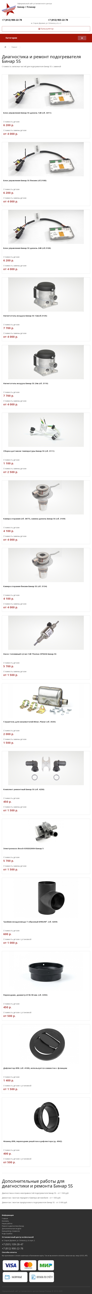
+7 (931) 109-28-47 (12, 1244)
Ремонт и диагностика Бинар (13, 1226)
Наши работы (7, 1223)
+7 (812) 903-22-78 (58, 19)
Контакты (5, 1221)
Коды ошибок (7, 1234)
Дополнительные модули (11, 1228)
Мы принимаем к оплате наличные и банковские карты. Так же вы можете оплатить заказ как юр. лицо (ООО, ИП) (44, 1256)
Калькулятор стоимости (11, 1231)
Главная (5, 1218)
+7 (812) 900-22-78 (12, 19)
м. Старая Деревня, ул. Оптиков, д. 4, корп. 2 (18, 1240)
